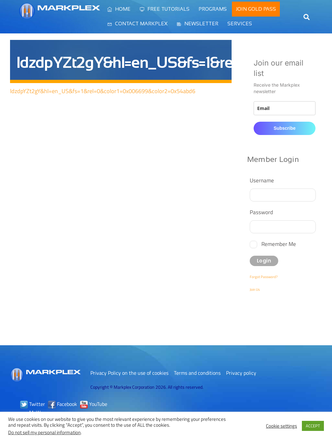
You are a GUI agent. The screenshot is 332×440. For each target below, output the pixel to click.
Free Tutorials (164, 9)
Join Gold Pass (256, 9)
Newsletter (197, 23)
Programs (213, 9)
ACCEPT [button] (313, 425)
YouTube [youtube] (93, 404)
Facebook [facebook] (62, 404)
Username (262, 180)
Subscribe (285, 128)
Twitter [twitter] (32, 404)
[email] (284, 108)
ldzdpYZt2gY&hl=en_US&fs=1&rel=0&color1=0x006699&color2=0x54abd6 (102, 91)
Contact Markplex (137, 23)
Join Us (255, 289)
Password (261, 212)
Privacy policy (241, 373)
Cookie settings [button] (281, 426)
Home (119, 9)
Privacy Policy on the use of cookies (129, 373)
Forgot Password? (264, 276)
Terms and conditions (197, 373)
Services (239, 23)
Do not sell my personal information (44, 432)
